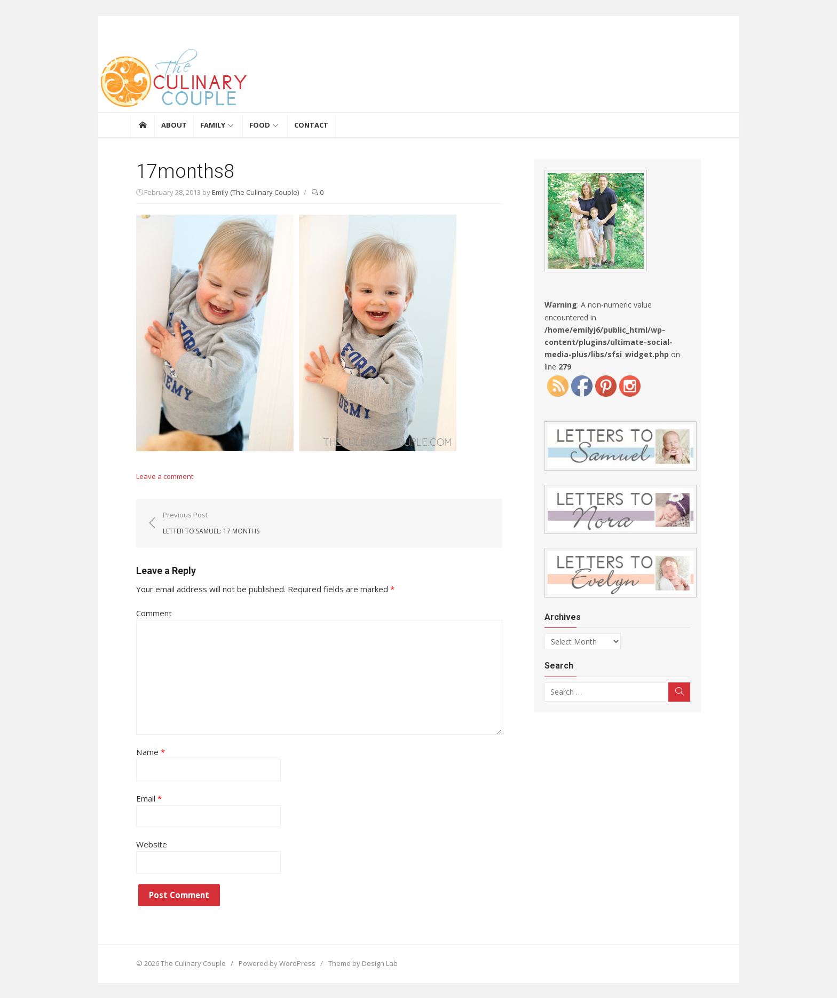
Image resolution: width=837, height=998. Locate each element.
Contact (311, 125)
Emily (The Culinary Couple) (249, 192)
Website (145, 843)
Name (144, 751)
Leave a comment (158, 476)
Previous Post (205, 522)
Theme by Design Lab (357, 963)
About (174, 125)
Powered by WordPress (271, 963)
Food (259, 125)
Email (143, 797)
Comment (148, 613)
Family (212, 125)
